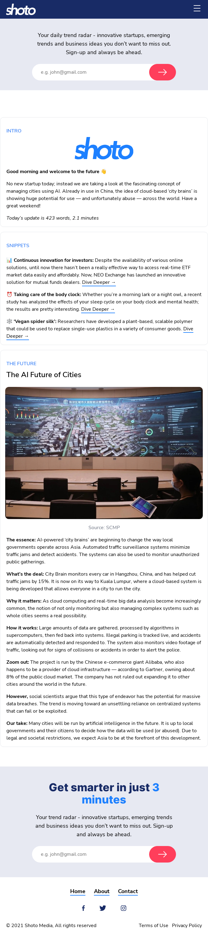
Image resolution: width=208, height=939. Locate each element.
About (101, 891)
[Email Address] (96, 72)
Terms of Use (153, 925)
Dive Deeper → (99, 282)
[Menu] (197, 8)
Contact (128, 891)
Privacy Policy (187, 925)
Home (77, 891)
